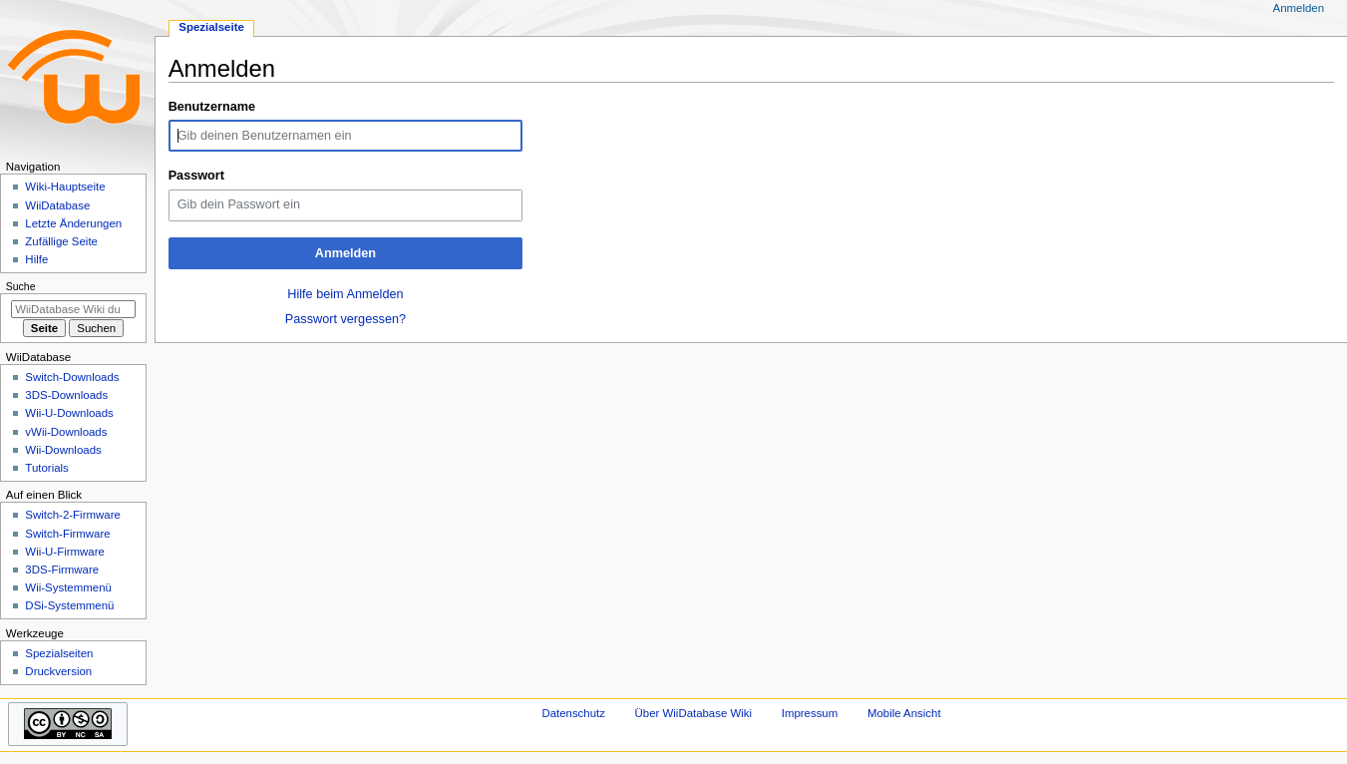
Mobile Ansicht (904, 713)
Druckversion (58, 671)
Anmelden (345, 253)
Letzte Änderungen (73, 223)
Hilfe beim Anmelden (345, 294)
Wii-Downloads (63, 450)
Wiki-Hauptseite (65, 186)
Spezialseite (211, 27)
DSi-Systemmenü (69, 605)
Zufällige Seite (61, 241)
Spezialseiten (59, 653)
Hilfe (36, 259)
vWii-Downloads (66, 432)
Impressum (810, 713)
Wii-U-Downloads (69, 413)
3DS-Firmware (62, 569)
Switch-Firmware (67, 534)
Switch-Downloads (72, 377)
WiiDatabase (57, 205)
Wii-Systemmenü (68, 587)
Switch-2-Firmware (72, 515)
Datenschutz (573, 713)
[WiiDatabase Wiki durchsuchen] (73, 309)
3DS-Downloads (66, 395)
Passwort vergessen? (345, 319)
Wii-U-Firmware (65, 552)
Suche (21, 286)
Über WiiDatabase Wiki (693, 713)
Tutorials (47, 468)
